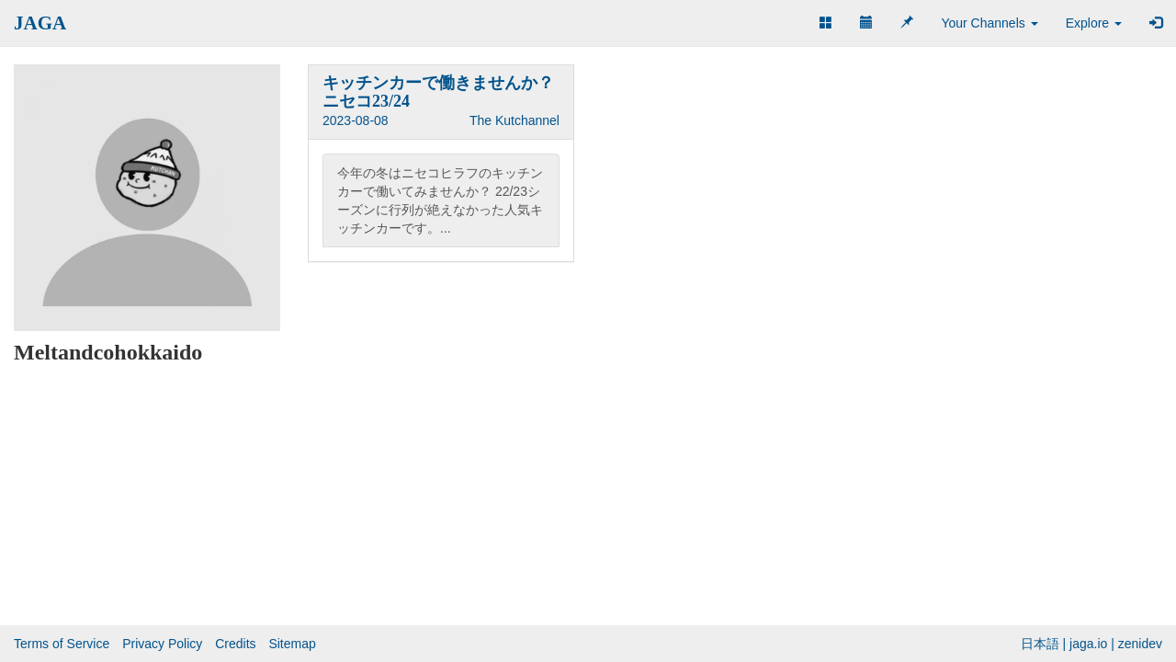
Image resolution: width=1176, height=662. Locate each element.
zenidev (1140, 643)
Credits (235, 643)
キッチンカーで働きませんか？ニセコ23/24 (438, 92)
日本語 (1040, 643)
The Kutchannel (514, 120)
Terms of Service (61, 643)
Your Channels (989, 23)
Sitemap (291, 643)
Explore (1094, 23)
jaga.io (1088, 643)
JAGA (40, 23)
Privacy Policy (162, 643)
